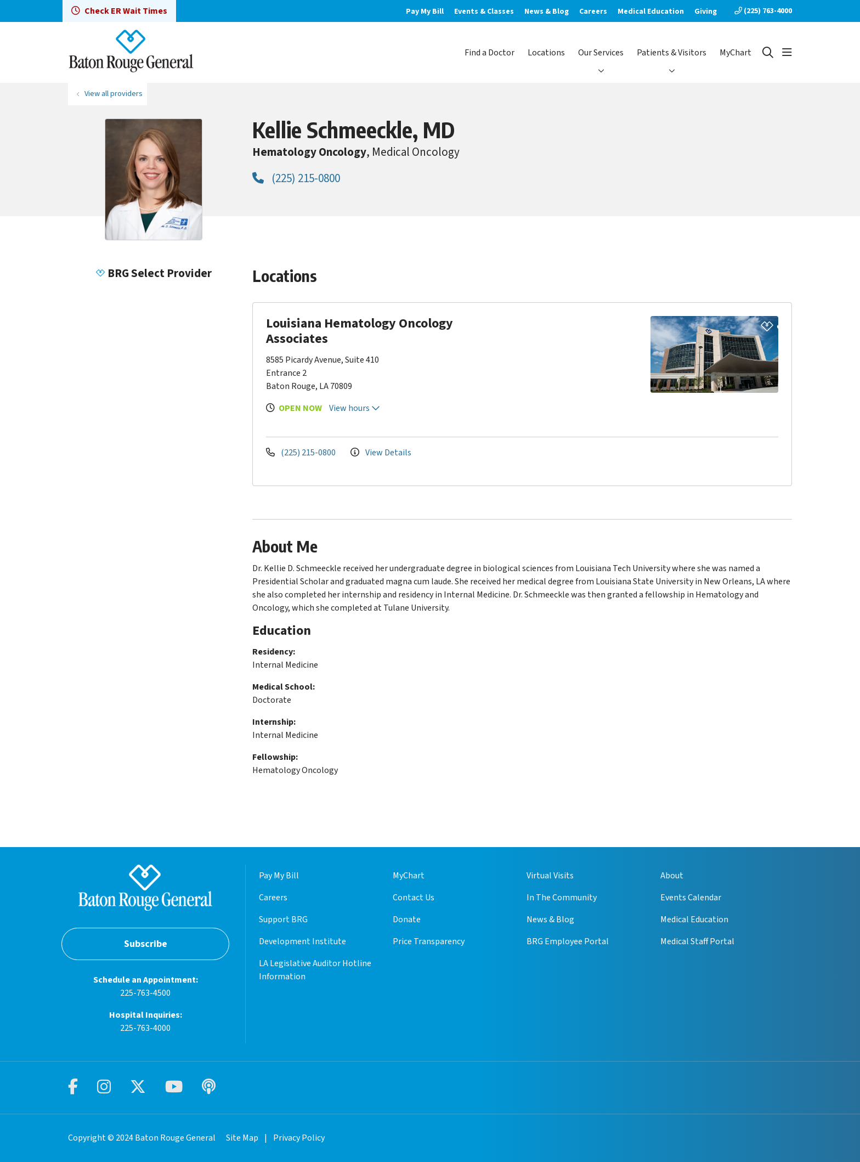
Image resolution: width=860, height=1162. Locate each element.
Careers (593, 11)
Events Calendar (690, 898)
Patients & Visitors (671, 53)
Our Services (601, 53)
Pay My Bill (425, 11)
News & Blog (546, 11)
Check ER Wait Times (119, 11)
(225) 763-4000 (763, 10)
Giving (705, 11)
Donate (407, 919)
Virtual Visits (550, 876)
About (671, 876)
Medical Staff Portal (697, 941)
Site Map (242, 1138)
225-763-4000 (145, 1028)
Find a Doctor (489, 53)
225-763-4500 (145, 993)
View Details (380, 453)
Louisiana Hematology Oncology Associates (359, 331)
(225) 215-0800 (296, 178)
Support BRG (283, 919)
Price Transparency (429, 941)
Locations (546, 53)
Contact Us (413, 898)
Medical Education (651, 11)
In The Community (562, 898)
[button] (787, 52)
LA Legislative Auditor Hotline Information (315, 970)
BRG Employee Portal (568, 941)
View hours (354, 408)
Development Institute (302, 941)
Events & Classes (484, 11)
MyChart (735, 53)
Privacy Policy (299, 1138)
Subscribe (145, 944)
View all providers (113, 93)
